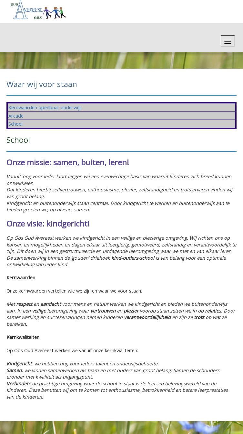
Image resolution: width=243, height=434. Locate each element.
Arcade (16, 115)
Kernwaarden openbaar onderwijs (45, 107)
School (15, 124)
